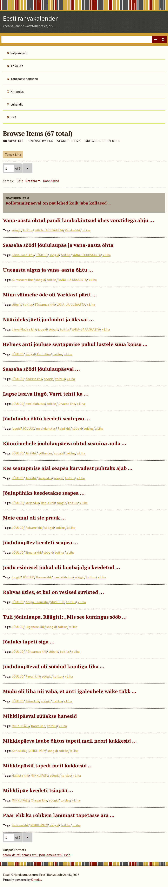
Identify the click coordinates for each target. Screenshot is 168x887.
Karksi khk (19, 751)
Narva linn (38, 726)
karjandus (45, 478)
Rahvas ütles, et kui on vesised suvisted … (53, 592)
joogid (42, 329)
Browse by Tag (40, 141)
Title (19, 181)
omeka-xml (54, 855)
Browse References (102, 141)
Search (163, 39)
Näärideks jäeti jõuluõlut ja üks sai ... (48, 319)
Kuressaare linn (23, 280)
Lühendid (17, 104)
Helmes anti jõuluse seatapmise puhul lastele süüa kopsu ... (75, 344)
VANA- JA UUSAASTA (49, 230)
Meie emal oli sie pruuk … (34, 517)
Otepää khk (39, 800)
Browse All (13, 141)
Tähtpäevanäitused (24, 79)
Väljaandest (19, 53)
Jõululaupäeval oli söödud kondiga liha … (53, 666)
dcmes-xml (30, 855)
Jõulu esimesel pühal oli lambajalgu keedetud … (61, 567)
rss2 (67, 855)
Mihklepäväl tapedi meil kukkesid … (48, 765)
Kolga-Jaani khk (36, 602)
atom (7, 855)
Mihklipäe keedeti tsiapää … (38, 790)
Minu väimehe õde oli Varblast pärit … (50, 294)
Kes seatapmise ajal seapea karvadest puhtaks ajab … (67, 468)
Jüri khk (30, 453)
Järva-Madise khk (24, 329)
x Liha (86, 230)
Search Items (69, 141)
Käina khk (32, 701)
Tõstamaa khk (45, 304)
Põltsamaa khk (36, 651)
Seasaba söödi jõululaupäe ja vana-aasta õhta (58, 245)
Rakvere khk (33, 528)
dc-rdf (16, 855)
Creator (31, 181)
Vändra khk (72, 230)
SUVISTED (57, 602)
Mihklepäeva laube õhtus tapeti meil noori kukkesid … (70, 740)
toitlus (28, 230)
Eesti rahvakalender (30, 18)
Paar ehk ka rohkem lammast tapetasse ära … (58, 815)
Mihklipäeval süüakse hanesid (40, 716)
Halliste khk (20, 775)
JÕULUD (42, 255)
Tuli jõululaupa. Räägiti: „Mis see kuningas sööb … (65, 617)
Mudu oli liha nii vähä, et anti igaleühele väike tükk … (69, 691)
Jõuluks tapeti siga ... (28, 641)
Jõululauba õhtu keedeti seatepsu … (46, 418)
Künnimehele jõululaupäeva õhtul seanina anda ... (64, 443)
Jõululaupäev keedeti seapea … (40, 542)
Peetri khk (32, 676)
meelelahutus (35, 404)
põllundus (45, 453)
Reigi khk (64, 428)
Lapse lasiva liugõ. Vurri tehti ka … (45, 393)
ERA (13, 117)
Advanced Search (155, 39)
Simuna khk (33, 552)
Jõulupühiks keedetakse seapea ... (44, 493)
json (42, 855)
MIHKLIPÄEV (20, 726)
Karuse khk (44, 577)
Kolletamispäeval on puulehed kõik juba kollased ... (58, 203)
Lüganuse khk (35, 627)
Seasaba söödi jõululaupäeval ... (41, 369)
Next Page (27, 168)
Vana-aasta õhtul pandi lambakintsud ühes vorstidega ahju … (78, 220)
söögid (16, 230)
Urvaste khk (66, 404)
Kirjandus (17, 91)
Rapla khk (48, 503)
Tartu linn (44, 354)
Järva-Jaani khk (23, 255)
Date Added (51, 181)
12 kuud (16, 66)
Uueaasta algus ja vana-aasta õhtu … (48, 269)
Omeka (36, 879)
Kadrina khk (33, 379)
